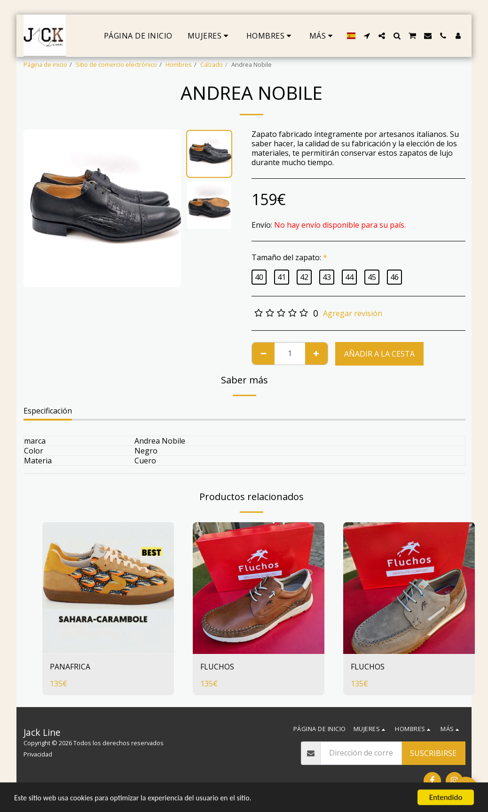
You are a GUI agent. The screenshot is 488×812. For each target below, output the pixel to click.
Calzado (211, 64)
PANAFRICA (70, 667)
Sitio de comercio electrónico (116, 64)
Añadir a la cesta (379, 354)
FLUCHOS (217, 667)
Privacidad (38, 754)
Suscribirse (433, 753)
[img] (108, 588)
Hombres (178, 64)
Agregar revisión (352, 313)
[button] (367, 36)
